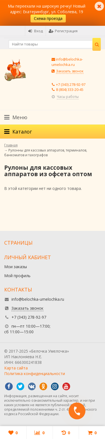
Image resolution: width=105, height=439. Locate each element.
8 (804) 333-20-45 (69, 89)
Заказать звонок (69, 71)
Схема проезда (48, 18)
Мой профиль (17, 275)
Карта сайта (16, 368)
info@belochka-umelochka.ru (67, 62)
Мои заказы (15, 266)
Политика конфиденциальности (34, 373)
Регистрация (63, 30)
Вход (35, 30)
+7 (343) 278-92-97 (70, 84)
